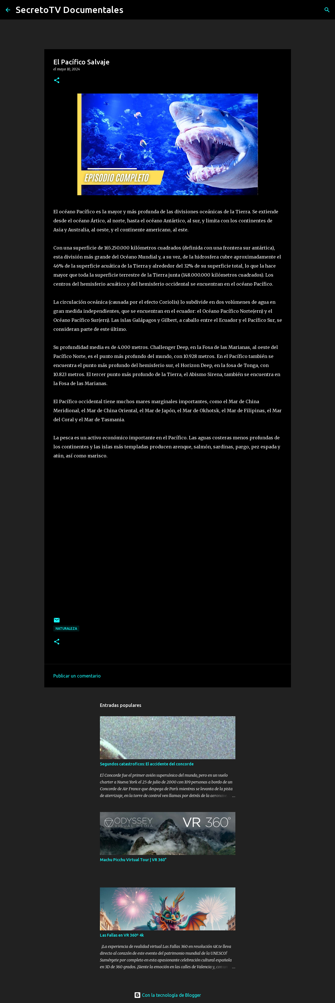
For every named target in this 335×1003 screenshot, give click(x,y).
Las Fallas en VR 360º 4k (122, 935)
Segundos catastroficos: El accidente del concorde (147, 764)
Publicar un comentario (77, 675)
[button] (56, 80)
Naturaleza (66, 628)
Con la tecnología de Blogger (167, 995)
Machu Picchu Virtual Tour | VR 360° (133, 859)
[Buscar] (327, 10)
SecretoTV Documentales (69, 10)
